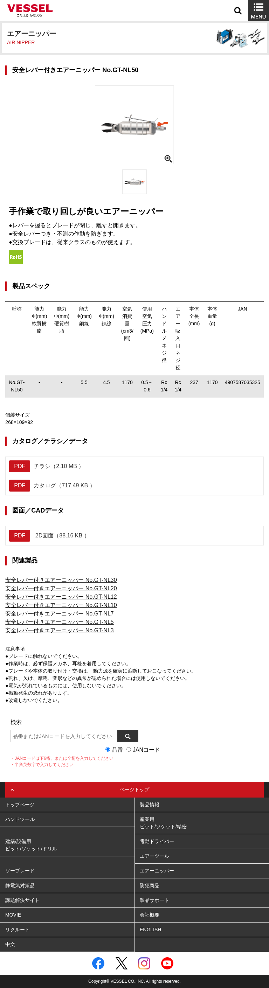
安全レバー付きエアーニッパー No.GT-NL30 (61, 580)
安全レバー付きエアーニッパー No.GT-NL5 (59, 622)
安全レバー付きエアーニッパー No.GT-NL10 (61, 605)
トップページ (20, 804)
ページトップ (134, 789)
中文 (10, 944)
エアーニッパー (157, 871)
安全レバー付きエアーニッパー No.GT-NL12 (61, 597)
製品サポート (154, 900)
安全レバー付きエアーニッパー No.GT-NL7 (59, 614)
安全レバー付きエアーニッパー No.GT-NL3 (59, 630)
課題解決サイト (22, 900)
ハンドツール (20, 819)
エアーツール (154, 856)
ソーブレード (20, 871)
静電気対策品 (20, 885)
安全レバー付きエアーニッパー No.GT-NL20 (61, 588)
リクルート (17, 929)
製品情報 (149, 804)
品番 (117, 750)
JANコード (146, 750)
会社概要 (149, 915)
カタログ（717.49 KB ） (52, 486)
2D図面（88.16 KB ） (49, 536)
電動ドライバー (157, 841)
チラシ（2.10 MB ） (46, 466)
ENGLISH (150, 929)
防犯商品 (149, 885)
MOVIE (13, 915)
